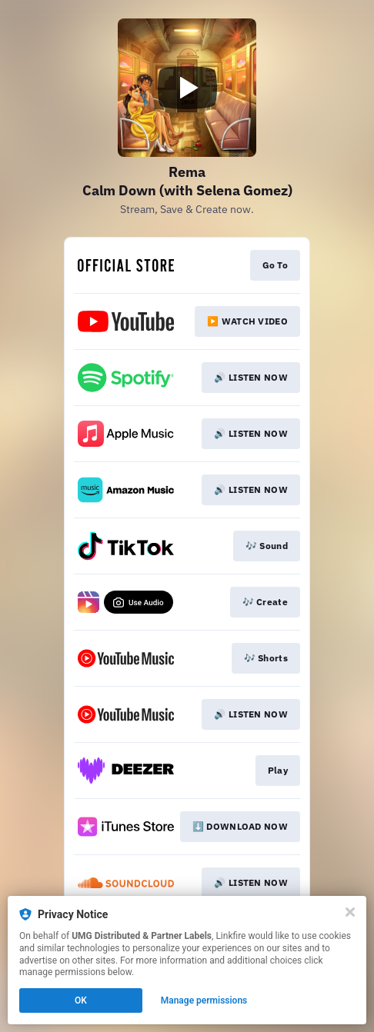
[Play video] (187, 87)
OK (81, 1000)
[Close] (350, 912)
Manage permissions (204, 1000)
